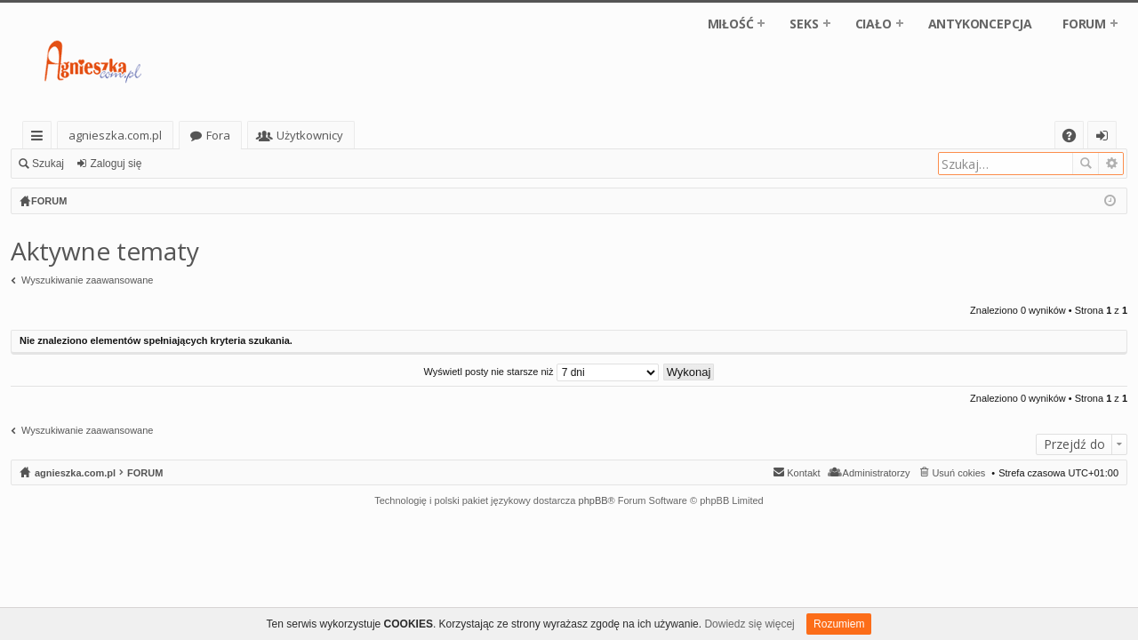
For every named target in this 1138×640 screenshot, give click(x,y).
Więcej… (40, 138)
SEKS (803, 23)
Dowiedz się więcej (749, 624)
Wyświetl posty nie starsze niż (541, 371)
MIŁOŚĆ (731, 23)
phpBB (593, 500)
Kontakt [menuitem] (803, 473)
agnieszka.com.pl (115, 135)
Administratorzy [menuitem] (876, 473)
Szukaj (48, 163)
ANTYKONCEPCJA (980, 23)
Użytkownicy (309, 135)
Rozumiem (838, 624)
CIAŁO (873, 23)
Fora (218, 135)
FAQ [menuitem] (1075, 138)
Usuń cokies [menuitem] (958, 473)
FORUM (1084, 23)
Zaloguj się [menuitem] (1105, 138)
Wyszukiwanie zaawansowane (1111, 163)
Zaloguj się (115, 163)
